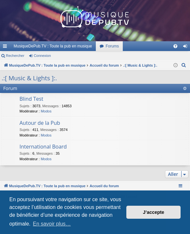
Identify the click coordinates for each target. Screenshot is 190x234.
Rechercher (15, 56)
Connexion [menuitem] (186, 47)
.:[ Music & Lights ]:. (29, 78)
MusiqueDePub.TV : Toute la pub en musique (53, 46)
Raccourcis (6, 47)
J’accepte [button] (153, 212)
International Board (43, 146)
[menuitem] (175, 46)
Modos (46, 111)
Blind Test (31, 98)
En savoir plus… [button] (52, 224)
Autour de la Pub (39, 122)
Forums (112, 46)
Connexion (42, 56)
